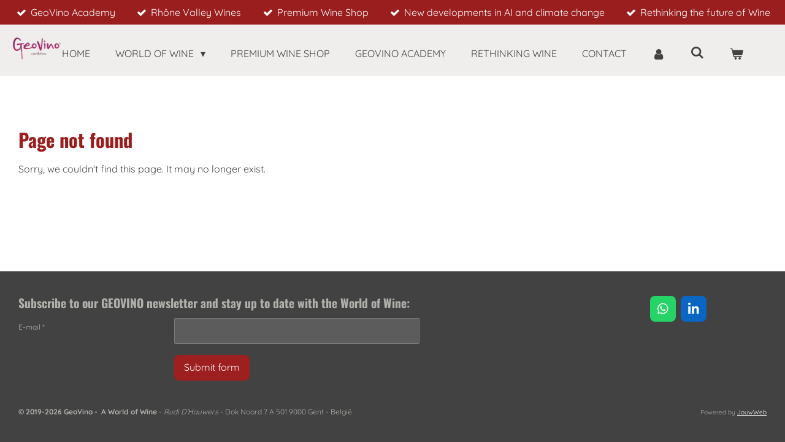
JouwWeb (752, 412)
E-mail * (31, 327)
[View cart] (736, 53)
